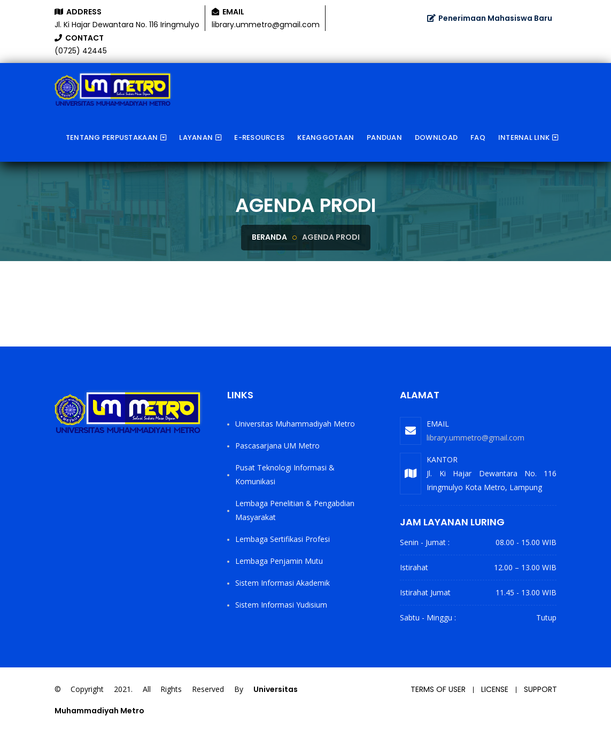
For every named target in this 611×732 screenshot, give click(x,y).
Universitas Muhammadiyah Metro (295, 424)
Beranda (269, 237)
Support (540, 689)
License (494, 689)
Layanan (196, 137)
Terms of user (438, 689)
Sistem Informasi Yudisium (281, 605)
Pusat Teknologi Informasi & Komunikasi (285, 474)
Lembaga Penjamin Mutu (279, 561)
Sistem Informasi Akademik (282, 583)
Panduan (384, 137)
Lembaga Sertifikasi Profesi (282, 539)
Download (436, 137)
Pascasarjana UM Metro (277, 445)
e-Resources (259, 137)
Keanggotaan (325, 137)
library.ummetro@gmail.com (475, 437)
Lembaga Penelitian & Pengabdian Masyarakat (294, 510)
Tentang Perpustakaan (112, 137)
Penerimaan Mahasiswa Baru (489, 18)
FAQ (477, 137)
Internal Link (524, 137)
